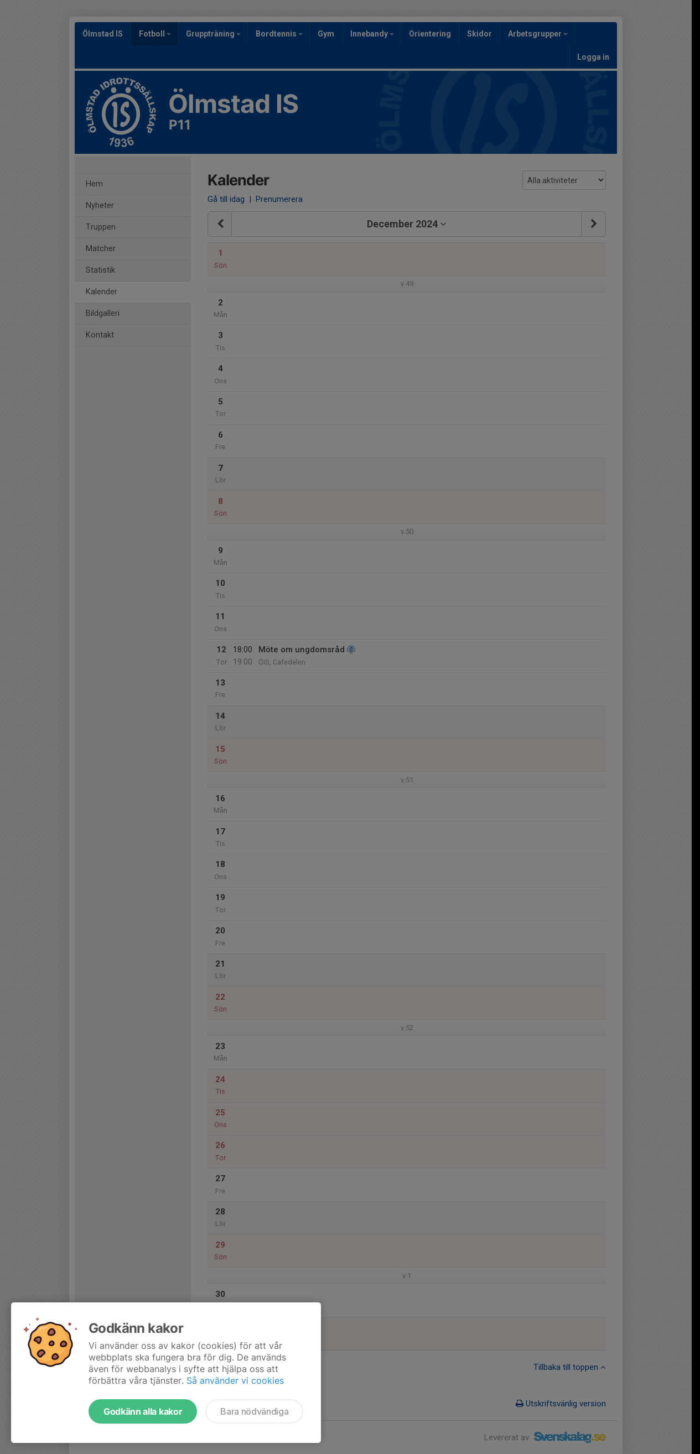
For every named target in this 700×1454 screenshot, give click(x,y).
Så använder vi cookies (235, 1380)
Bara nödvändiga (254, 1411)
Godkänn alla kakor (142, 1411)
